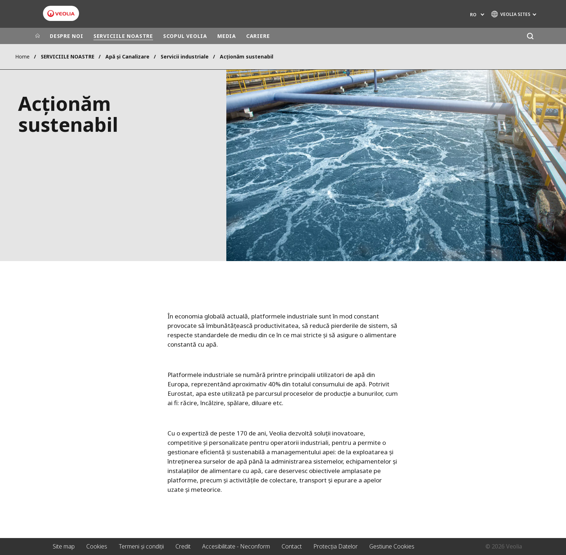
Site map (64, 546)
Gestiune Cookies (391, 546)
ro (473, 15)
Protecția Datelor (335, 546)
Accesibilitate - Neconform (236, 546)
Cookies (96, 546)
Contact (292, 546)
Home (22, 56)
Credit (183, 546)
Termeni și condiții (141, 546)
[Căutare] (530, 36)
